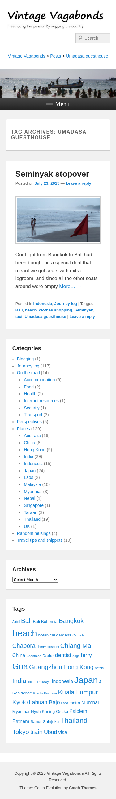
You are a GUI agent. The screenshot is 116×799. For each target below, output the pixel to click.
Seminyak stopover (52, 174)
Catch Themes (83, 787)
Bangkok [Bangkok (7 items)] (71, 620)
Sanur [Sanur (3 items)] (36, 721)
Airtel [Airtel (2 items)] (16, 622)
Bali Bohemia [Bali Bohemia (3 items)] (45, 621)
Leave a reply (78, 183)
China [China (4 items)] (18, 655)
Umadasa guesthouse (87, 56)
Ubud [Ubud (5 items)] (50, 732)
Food (29, 386)
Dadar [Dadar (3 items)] (48, 655)
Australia (32, 435)
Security (32, 407)
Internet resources (41, 400)
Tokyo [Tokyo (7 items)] (20, 731)
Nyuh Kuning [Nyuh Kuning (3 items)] (43, 711)
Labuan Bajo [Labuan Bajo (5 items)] (44, 702)
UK (27, 526)
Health (30, 393)
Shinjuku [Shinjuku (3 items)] (51, 721)
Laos (28, 477)
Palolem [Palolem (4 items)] (78, 711)
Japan (30, 470)
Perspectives (29, 421)
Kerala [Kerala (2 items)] (38, 693)
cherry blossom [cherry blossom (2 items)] (48, 646)
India (28, 456)
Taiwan (30, 512)
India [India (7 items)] (19, 680)
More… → (70, 286)
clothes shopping (55, 310)
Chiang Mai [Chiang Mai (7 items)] (76, 645)
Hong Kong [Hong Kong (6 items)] (78, 667)
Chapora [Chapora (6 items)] (24, 645)
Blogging (25, 358)
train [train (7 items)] (36, 731)
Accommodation (39, 379)
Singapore (34, 505)
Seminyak (84, 310)
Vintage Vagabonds (26, 56)
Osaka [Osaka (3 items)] (62, 711)
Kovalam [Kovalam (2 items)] (50, 693)
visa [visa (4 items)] (62, 732)
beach (31, 310)
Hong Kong (34, 449)
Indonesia (42, 303)
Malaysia (32, 484)
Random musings (34, 533)
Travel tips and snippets (39, 540)
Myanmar (33, 491)
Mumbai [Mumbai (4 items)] (90, 702)
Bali (19, 310)
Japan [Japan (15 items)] (86, 680)
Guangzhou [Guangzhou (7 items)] (45, 666)
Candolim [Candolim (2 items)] (79, 635)
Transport (33, 414)
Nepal (29, 498)
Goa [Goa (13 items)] (20, 666)
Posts (55, 56)
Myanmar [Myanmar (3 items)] (21, 711)
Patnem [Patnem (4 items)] (20, 721)
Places (23, 428)
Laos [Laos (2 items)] (64, 703)
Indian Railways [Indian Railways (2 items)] (39, 682)
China (29, 442)
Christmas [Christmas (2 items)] (33, 656)
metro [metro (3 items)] (75, 703)
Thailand (32, 519)
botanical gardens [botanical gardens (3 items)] (54, 635)
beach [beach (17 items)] (24, 633)
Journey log (65, 303)
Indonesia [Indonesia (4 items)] (62, 681)
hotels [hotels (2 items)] (99, 668)
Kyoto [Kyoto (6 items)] (20, 702)
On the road (28, 372)
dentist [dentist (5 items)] (63, 655)
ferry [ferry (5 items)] (86, 655)
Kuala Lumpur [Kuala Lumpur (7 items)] (78, 692)
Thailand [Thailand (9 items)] (74, 721)
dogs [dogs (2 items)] (75, 656)
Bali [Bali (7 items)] (26, 620)
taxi (18, 316)
